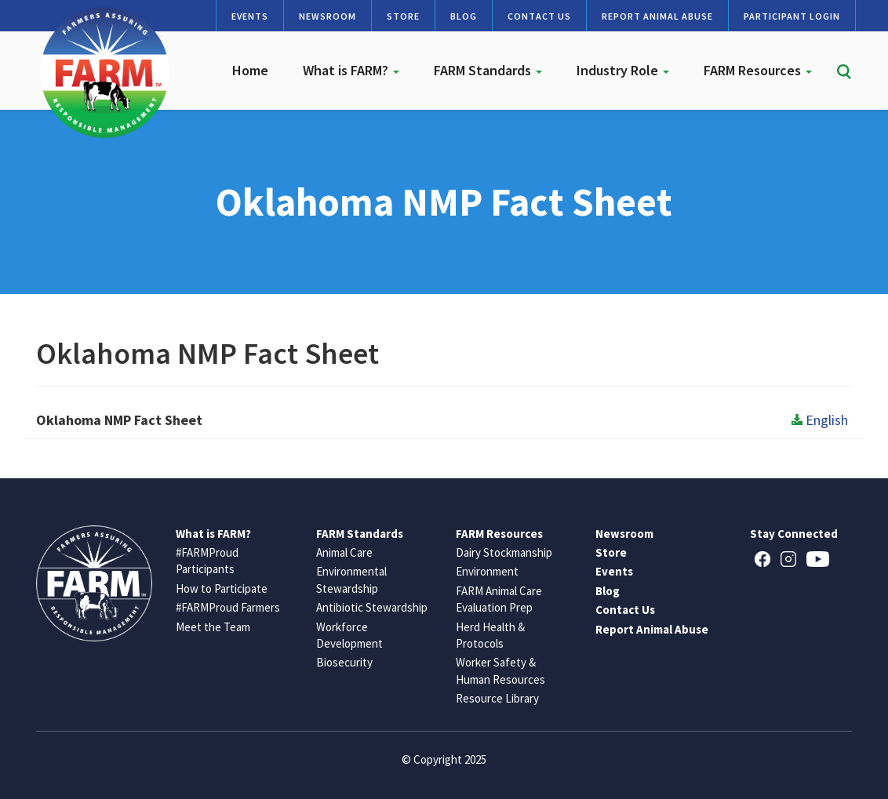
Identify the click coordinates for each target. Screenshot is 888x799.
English (820, 420)
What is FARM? (351, 70)
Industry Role (623, 70)
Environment (487, 571)
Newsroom (327, 16)
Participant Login (792, 16)
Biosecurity (344, 662)
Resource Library (497, 698)
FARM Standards (488, 70)
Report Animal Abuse (657, 16)
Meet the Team (213, 626)
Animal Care (344, 552)
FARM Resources (758, 70)
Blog (463, 16)
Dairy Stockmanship (504, 552)
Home (250, 70)
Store (403, 16)
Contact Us (539, 16)
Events (249, 16)
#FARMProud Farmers (228, 607)
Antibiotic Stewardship (372, 607)
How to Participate (221, 588)
